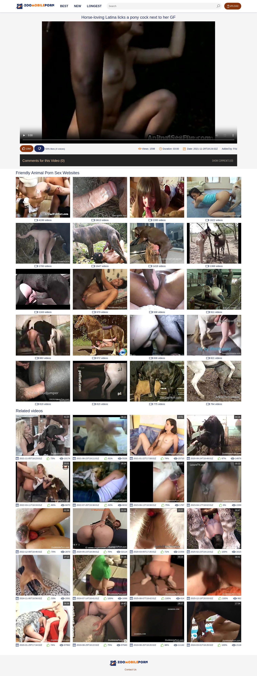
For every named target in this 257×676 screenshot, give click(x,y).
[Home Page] (35, 6)
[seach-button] (218, 6)
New (77, 6)
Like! (26, 148)
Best (64, 6)
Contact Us (130, 669)
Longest (94, 6)
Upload (232, 6)
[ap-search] (164, 6)
